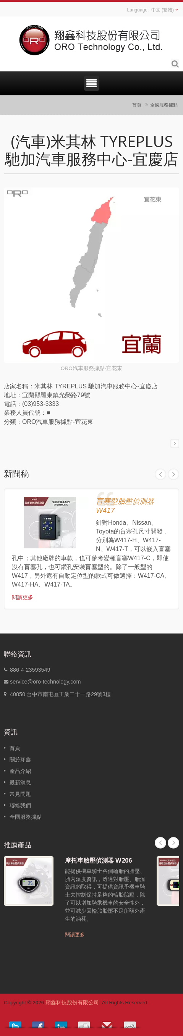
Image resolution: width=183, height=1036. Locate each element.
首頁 (136, 104)
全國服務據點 (164, 104)
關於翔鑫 (20, 759)
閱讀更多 (22, 597)
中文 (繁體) (162, 10)
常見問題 (20, 794)
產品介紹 (20, 771)
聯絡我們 (20, 805)
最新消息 (20, 782)
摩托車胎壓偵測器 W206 (98, 860)
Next (173, 474)
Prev (160, 474)
